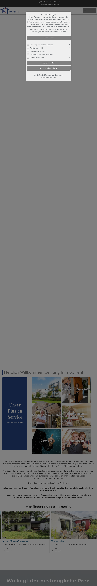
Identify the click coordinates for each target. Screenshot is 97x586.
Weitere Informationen (48, 78)
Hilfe (64, 32)
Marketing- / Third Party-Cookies (41, 55)
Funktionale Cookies (37, 48)
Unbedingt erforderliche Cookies (41, 45)
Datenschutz (49, 75)
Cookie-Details (39, 75)
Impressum (59, 75)
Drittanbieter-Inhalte (37, 58)
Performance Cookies (37, 51)
